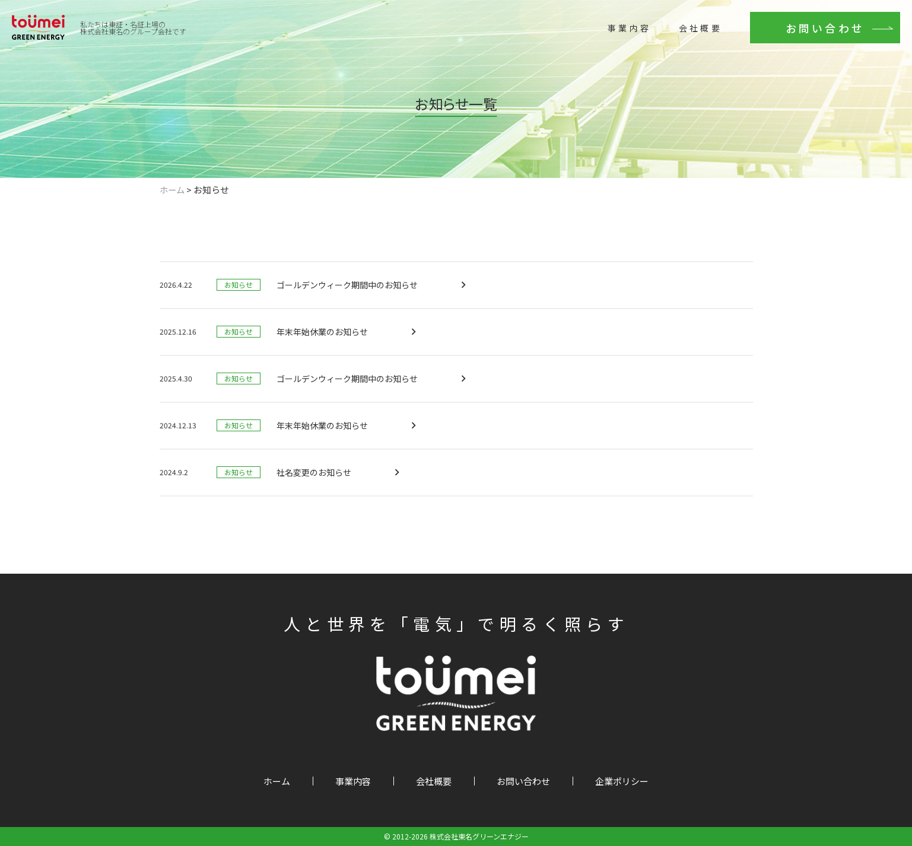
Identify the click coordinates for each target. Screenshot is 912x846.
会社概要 (691, 43)
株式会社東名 (150, 46)
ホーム (276, 781)
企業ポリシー (622, 781)
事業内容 (620, 43)
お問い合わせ (816, 42)
